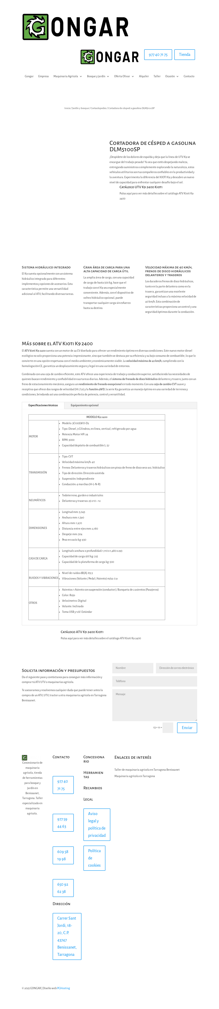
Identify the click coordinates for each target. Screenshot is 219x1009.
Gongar (29, 76)
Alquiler (144, 76)
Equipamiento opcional (85, 405)
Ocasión (170, 76)
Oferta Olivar (122, 76)
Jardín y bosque (80, 108)
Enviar (187, 728)
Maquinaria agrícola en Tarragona (134, 776)
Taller (157, 76)
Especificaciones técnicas (43, 405)
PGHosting (63, 988)
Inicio (67, 108)
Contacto (189, 76)
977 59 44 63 (62, 822)
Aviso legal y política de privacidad (97, 825)
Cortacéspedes (99, 108)
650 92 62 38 (62, 888)
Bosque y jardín (96, 76)
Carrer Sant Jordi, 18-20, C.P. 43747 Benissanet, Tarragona (67, 936)
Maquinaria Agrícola (65, 76)
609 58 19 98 (62, 855)
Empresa (43, 76)
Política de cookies (94, 858)
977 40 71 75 (158, 54)
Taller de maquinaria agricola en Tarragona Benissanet (147, 769)
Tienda (184, 54)
